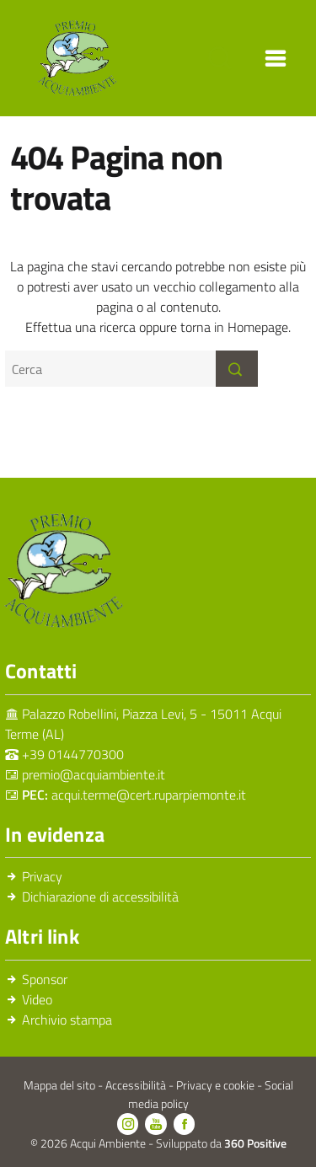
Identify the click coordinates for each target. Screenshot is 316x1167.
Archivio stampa (67, 1019)
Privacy (42, 876)
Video (37, 999)
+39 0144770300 (73, 754)
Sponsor (44, 979)
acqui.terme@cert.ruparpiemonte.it (148, 794)
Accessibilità (137, 1085)
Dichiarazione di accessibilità (100, 896)
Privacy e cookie (216, 1085)
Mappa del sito (61, 1085)
